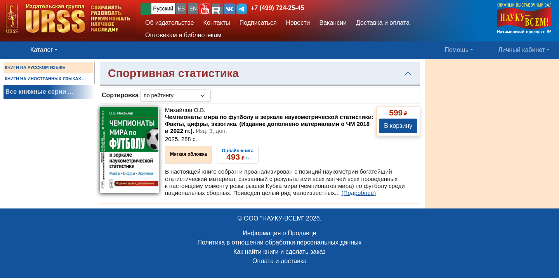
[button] (205, 8)
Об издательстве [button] (169, 22)
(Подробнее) (358, 192)
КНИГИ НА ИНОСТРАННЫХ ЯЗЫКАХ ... (45, 78)
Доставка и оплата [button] (383, 22)
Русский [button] (163, 8)
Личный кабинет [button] (521, 49)
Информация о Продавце (279, 233)
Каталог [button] (41, 49)
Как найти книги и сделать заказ (279, 251)
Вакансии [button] (333, 22)
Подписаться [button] (258, 22)
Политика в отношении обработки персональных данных (279, 242)
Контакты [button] (216, 22)
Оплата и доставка (279, 261)
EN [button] (193, 8)
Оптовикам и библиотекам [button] (183, 35)
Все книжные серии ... (39, 91)
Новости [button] (298, 22)
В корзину (398, 125)
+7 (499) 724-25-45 (277, 8)
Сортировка (120, 95)
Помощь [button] (456, 49)
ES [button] (181, 8)
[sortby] (175, 96)
